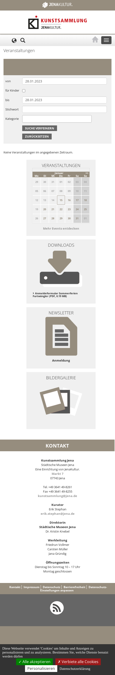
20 (44, 209)
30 (69, 218)
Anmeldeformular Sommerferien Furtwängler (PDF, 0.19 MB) (55, 294)
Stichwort (12, 109)
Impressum (32, 587)
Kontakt (14, 587)
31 (77, 218)
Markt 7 (57, 474)
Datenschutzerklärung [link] (75, 669)
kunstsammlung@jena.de (57, 496)
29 (61, 218)
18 (85, 200)
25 (85, 209)
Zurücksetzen (37, 136)
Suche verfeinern (39, 128)
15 (61, 200)
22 (61, 209)
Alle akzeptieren (34, 661)
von (8, 81)
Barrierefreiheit (74, 587)
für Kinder (12, 90)
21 (52, 209)
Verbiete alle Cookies (78, 661)
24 (77, 209)
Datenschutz (51, 587)
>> (87, 173)
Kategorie (12, 119)
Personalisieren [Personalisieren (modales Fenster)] (41, 668)
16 (69, 200)
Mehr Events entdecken (61, 228)
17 (77, 200)
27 (44, 218)
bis (7, 100)
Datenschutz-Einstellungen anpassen (73, 588)
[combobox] (57, 119)
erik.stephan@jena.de (58, 514)
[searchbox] (25, 119)
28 (52, 218)
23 (69, 209)
